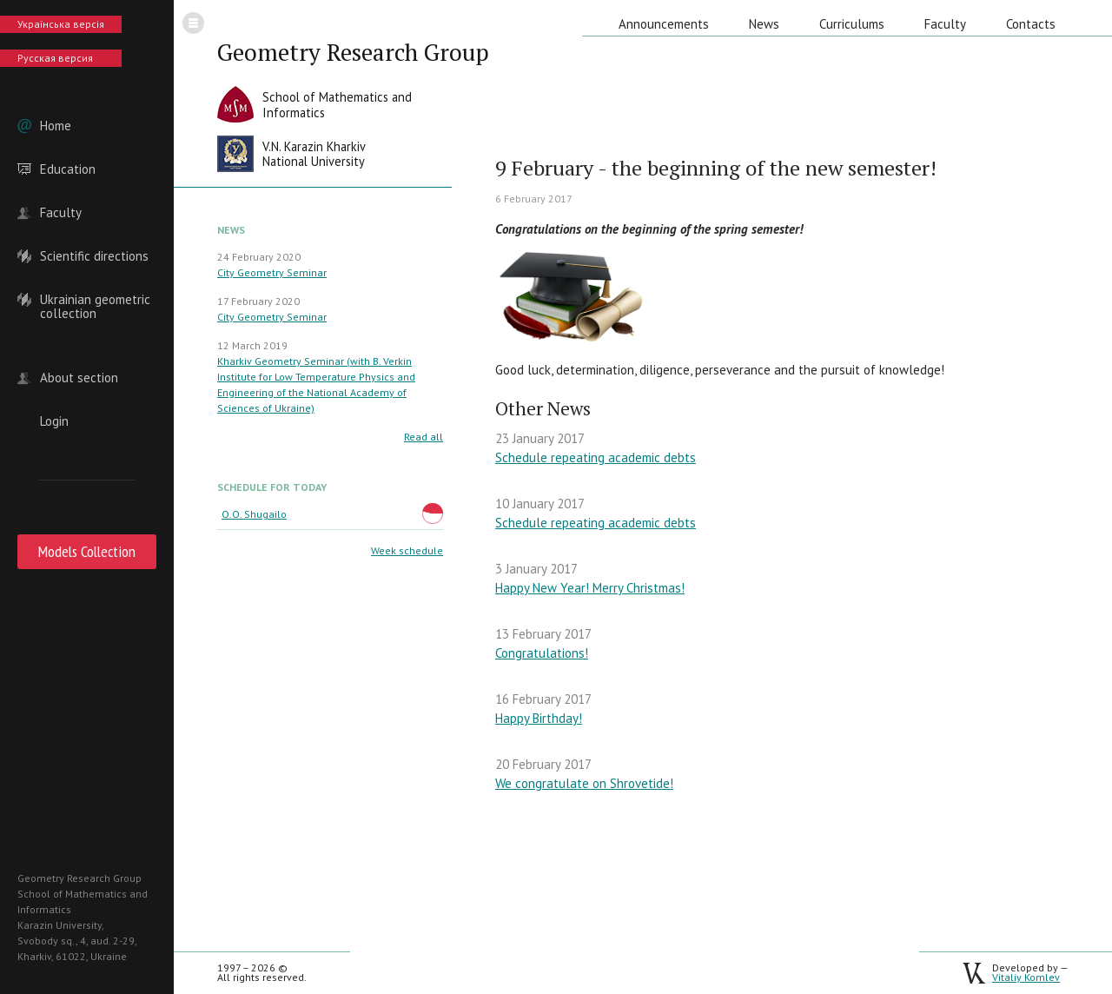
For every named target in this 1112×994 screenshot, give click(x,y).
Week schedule (407, 550)
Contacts (1031, 24)
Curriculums (851, 24)
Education (68, 169)
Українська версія (60, 23)
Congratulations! (541, 653)
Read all (423, 436)
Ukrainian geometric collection (95, 300)
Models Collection (87, 551)
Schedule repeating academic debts (595, 457)
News (764, 24)
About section (79, 378)
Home (55, 126)
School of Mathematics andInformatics (337, 104)
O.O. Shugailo (254, 513)
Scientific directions (94, 256)
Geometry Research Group (353, 52)
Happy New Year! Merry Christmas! (590, 588)
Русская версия (55, 57)
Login (54, 421)
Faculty (61, 213)
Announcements (664, 24)
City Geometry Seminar (272, 272)
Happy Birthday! (538, 718)
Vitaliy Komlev (1026, 977)
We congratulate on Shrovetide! (584, 783)
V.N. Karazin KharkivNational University (314, 154)
